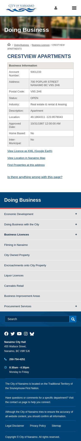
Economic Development (18, 214)
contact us (15, 402)
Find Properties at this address (26, 164)
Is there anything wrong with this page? (34, 177)
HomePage (9, 44)
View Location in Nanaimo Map (26, 158)
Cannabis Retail (14, 285)
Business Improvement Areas (22, 296)
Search (64, 8)
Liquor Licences (13, 275)
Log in (56, 8)
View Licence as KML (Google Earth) (29, 151)
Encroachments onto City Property (25, 265)
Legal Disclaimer (14, 425)
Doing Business (26, 30)
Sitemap (56, 425)
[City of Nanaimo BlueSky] (33, 334)
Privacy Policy (38, 425)
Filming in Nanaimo (16, 244)
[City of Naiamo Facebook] (6, 334)
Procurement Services (17, 306)
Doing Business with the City (21, 224)
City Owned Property (17, 255)
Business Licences (40, 45)
